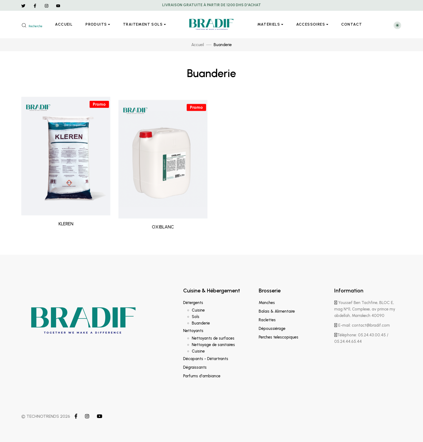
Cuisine (198, 310)
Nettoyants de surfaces (213, 338)
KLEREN (66, 241)
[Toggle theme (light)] (397, 25)
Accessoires (310, 24)
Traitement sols (143, 24)
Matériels (268, 24)
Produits (96, 24)
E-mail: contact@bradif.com (362, 325)
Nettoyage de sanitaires (213, 344)
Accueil (64, 24)
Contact (351, 24)
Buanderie (201, 323)
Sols (195, 316)
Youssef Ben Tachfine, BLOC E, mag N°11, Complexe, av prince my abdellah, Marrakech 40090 (364, 309)
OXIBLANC (163, 253)
